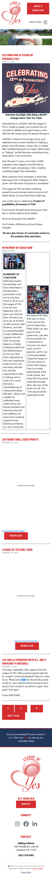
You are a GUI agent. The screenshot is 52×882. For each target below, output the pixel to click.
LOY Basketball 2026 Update (13, 531)
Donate (26, 804)
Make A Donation (38, 8)
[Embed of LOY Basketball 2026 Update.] (26, 485)
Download (16, 536)
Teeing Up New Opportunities (26, 641)
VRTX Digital (38, 868)
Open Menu (39, 22)
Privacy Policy (26, 872)
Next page (14, 716)
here (26, 737)
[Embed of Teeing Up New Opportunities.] (26, 595)
